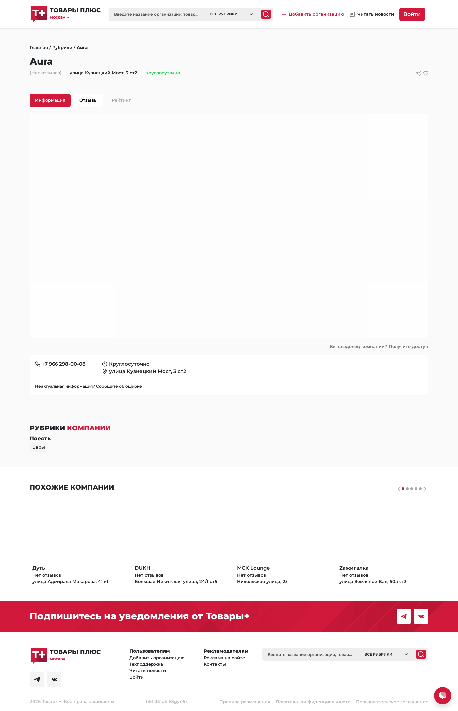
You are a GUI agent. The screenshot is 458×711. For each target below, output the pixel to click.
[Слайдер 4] (420, 488)
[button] (75, 17)
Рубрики (62, 47)
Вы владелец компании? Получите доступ (379, 346)
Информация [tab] (50, 100)
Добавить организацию (157, 657)
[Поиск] (266, 14)
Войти (412, 14)
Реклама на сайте (224, 657)
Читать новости (147, 670)
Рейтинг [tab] (121, 100)
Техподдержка (146, 664)
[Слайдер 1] (407, 488)
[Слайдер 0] (403, 488)
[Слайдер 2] (411, 488)
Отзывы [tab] (88, 100)
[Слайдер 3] (416, 488)
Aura (82, 47)
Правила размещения (244, 701)
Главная (39, 47)
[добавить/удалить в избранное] (425, 73)
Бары (38, 447)
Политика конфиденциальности (313, 701)
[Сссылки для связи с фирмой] (418, 73)
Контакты (215, 664)
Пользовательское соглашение (392, 701)
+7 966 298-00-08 (64, 364)
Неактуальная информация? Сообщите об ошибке (88, 386)
